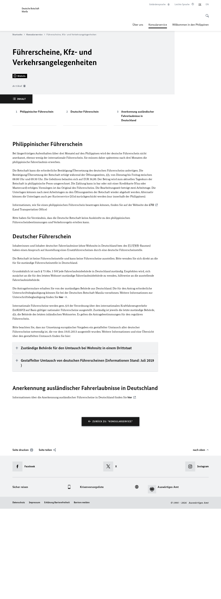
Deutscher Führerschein (85, 202)
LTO (151, 295)
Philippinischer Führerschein (36, 202)
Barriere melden (82, 592)
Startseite (18, 34)
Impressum (34, 592)
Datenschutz (18, 592)
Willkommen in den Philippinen (190, 24)
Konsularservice (157, 24)
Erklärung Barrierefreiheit (57, 592)
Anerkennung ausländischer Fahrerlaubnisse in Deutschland (137, 207)
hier (61, 387)
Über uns (138, 24)
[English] (207, 4)
